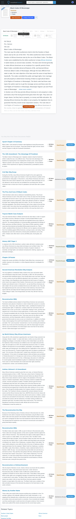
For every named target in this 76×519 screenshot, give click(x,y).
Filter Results (50, 31)
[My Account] (73, 2)
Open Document (16, 17)
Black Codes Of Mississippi (18, 5)
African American (46, 60)
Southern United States (7, 513)
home (2, 5)
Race (40, 516)
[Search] (54, 2)
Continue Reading (28, 106)
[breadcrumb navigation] (38, 6)
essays (7, 5)
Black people (4, 516)
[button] (2, 2)
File (26, 31)
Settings (42, 31)
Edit (31, 31)
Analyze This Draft (28, 17)
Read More (70, 144)
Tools (36, 31)
